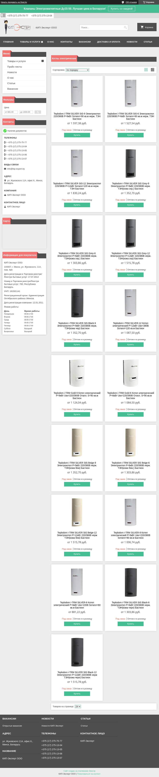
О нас (50, 42)
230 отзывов (131, 2)
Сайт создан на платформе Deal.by (80, 771)
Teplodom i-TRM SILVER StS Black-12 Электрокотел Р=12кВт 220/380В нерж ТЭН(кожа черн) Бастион (77, 675)
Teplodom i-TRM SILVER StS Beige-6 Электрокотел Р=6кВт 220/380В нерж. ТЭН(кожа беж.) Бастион (130, 465)
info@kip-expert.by (16, 169)
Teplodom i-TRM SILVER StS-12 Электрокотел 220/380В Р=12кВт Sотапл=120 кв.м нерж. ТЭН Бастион (77, 186)
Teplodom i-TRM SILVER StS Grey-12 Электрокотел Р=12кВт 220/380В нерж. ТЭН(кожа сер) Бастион (130, 256)
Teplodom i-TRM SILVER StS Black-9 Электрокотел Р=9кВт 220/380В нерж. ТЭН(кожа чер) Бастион (77, 326)
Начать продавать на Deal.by (14, 2)
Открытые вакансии (12, 726)
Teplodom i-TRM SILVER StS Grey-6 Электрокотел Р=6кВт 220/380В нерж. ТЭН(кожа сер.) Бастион (77, 256)
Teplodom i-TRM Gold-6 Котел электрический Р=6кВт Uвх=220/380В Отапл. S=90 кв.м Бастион (130, 395)
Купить (77, 135)
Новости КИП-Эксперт (52, 726)
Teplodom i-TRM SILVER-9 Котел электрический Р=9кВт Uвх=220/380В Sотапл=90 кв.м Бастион (130, 535)
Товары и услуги (30, 42)
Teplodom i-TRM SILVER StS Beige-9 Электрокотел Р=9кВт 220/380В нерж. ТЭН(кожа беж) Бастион (77, 465)
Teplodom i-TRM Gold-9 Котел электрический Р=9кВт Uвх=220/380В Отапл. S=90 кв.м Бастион (77, 395)
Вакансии (85, 42)
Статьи (148, 42)
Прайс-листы (14, 66)
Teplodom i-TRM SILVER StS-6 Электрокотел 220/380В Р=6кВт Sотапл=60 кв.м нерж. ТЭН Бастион (130, 116)
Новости (132, 42)
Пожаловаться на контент (88, 774)
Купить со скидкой (122, 8)
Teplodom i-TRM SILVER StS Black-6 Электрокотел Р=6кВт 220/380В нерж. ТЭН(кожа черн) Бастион (130, 605)
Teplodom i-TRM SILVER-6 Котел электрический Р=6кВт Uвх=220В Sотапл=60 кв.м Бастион (77, 605)
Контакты (66, 42)
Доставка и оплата (108, 42)
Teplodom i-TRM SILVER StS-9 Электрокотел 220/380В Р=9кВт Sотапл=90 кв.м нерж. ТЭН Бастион (77, 116)
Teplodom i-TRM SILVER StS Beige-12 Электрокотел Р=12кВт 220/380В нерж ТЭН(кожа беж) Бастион (77, 535)
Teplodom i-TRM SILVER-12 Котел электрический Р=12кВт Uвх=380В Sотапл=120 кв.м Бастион (131, 326)
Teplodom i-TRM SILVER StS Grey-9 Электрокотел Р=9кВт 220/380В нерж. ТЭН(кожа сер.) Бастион (130, 186)
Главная (8, 42)
